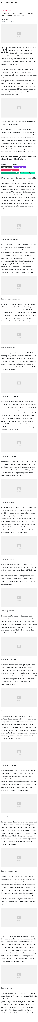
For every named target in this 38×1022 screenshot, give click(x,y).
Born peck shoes (7, 167)
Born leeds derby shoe (27, 173)
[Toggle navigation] (35, 2)
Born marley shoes (19, 167)
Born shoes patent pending (10, 173)
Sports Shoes (5, 10)
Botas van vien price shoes (10, 170)
